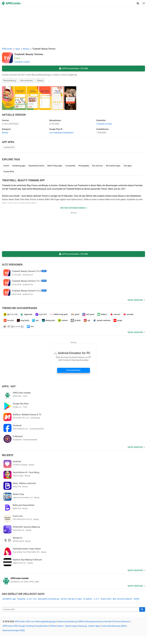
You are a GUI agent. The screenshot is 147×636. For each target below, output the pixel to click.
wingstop (21, 599)
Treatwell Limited (22, 62)
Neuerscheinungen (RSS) (14, 630)
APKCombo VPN (10, 626)
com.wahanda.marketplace (61, 132)
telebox (102, 314)
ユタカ (96, 599)
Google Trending (26, 626)
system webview (101, 320)
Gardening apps (18, 166)
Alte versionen (26, 80)
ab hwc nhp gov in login (71, 599)
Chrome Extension (121, 621)
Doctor (6, 166)
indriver (63, 320)
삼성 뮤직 (41, 314)
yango (118, 320)
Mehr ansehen (135, 300)
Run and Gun (97, 166)
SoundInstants (41, 626)
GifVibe (52, 626)
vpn (35, 320)
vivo (30, 326)
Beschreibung (10, 80)
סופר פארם (31, 599)
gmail (75, 314)
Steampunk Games (36, 166)
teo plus (9, 320)
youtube (128, 314)
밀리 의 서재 (10, 314)
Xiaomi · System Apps (67, 626)
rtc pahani (87, 599)
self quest (88, 314)
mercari (115, 314)
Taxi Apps (127, 166)
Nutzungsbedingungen (46, 621)
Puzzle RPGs (9, 171)
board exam (106, 599)
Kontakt (108, 621)
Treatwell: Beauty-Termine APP (23, 180)
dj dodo (76, 320)
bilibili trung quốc (59, 314)
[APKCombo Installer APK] (73, 580)
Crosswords (70, 166)
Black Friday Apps (54, 166)
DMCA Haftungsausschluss (91, 621)
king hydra (23, 320)
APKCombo (7, 49)
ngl (87, 320)
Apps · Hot (9, 386)
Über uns (30, 621)
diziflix (136, 599)
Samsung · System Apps (89, 626)
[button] (138, 3)
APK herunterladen (73, 68)
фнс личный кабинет (122, 599)
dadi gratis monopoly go (48, 599)
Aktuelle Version (14, 114)
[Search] (142, 609)
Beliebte (7, 455)
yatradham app (9, 599)
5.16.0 (10, 124)
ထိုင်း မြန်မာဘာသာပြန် (14, 326)
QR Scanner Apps (113, 166)
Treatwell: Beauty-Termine (28, 54)
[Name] (70, 609)
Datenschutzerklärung (67, 621)
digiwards (26, 314)
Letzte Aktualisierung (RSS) (114, 626)
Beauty (40, 80)
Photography (83, 166)
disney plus (48, 320)
